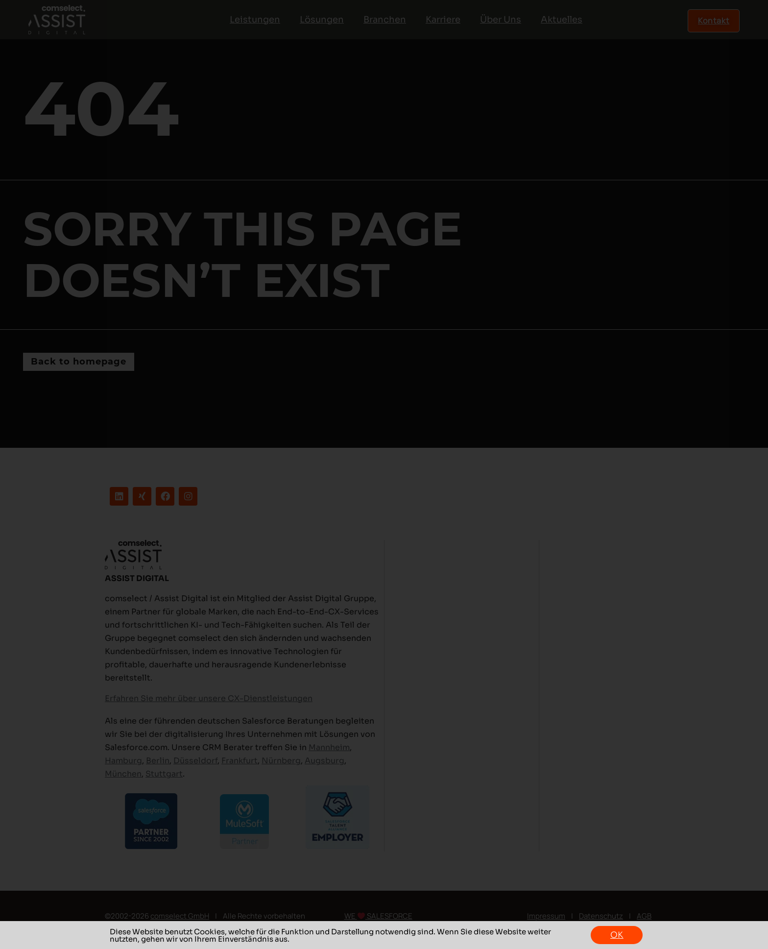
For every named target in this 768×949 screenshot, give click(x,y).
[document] (384, 474)
